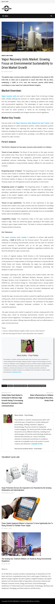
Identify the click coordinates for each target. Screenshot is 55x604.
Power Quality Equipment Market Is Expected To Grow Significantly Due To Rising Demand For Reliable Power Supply (27, 524)
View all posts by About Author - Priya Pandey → (28, 448)
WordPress (30, 601)
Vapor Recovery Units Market (36, 386)
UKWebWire (16, 601)
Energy (10, 386)
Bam (38, 601)
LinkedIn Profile (17, 372)
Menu (5, 16)
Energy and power (7, 55)
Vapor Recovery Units (20, 386)
